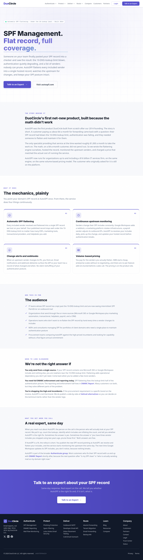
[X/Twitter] (5, 536)
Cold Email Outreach (70, 537)
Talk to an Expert (130, 3)
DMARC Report (87, 383)
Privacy (130, 553)
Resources (107, 528)
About (125, 525)
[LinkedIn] (8, 536)
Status (125, 544)
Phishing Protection (50, 525)
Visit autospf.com (45, 84)
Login (116, 3)
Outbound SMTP (69, 525)
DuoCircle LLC (14, 553)
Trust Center (127, 541)
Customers (97, 3)
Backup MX (87, 534)
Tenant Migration (89, 528)
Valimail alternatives (89, 394)
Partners (106, 3)
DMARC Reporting (30, 528)
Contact (126, 534)
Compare (88, 3)
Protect (62, 3)
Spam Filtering (48, 528)
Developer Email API (70, 528)
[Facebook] (12, 536)
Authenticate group (59, 453)
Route (80, 3)
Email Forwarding (89, 531)
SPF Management (29, 525)
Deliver (71, 3)
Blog (104, 525)
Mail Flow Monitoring (31, 531)
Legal (125, 538)
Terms (137, 553)
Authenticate (51, 3)
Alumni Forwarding (90, 525)
